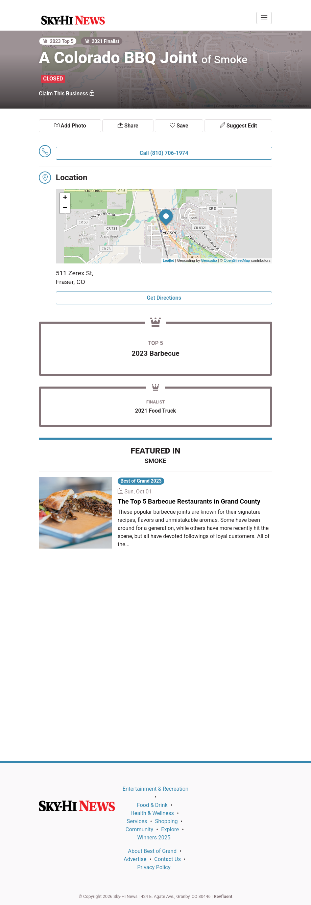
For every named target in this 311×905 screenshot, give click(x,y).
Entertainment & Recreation (156, 789)
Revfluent (223, 896)
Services (137, 821)
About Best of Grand (152, 851)
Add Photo (70, 125)
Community (139, 829)
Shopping (166, 821)
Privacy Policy (154, 867)
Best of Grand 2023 (141, 481)
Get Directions (164, 298)
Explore (170, 829)
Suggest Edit (238, 125)
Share (128, 125)
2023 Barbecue (155, 353)
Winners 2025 (153, 837)
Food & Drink (152, 805)
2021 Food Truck (155, 411)
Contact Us (167, 859)
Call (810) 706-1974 (164, 153)
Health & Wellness (152, 813)
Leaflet (168, 260)
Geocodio (209, 260)
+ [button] (65, 198)
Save (179, 125)
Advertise (135, 859)
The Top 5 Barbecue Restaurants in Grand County (189, 501)
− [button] (65, 208)
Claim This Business (67, 93)
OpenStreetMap (237, 260)
